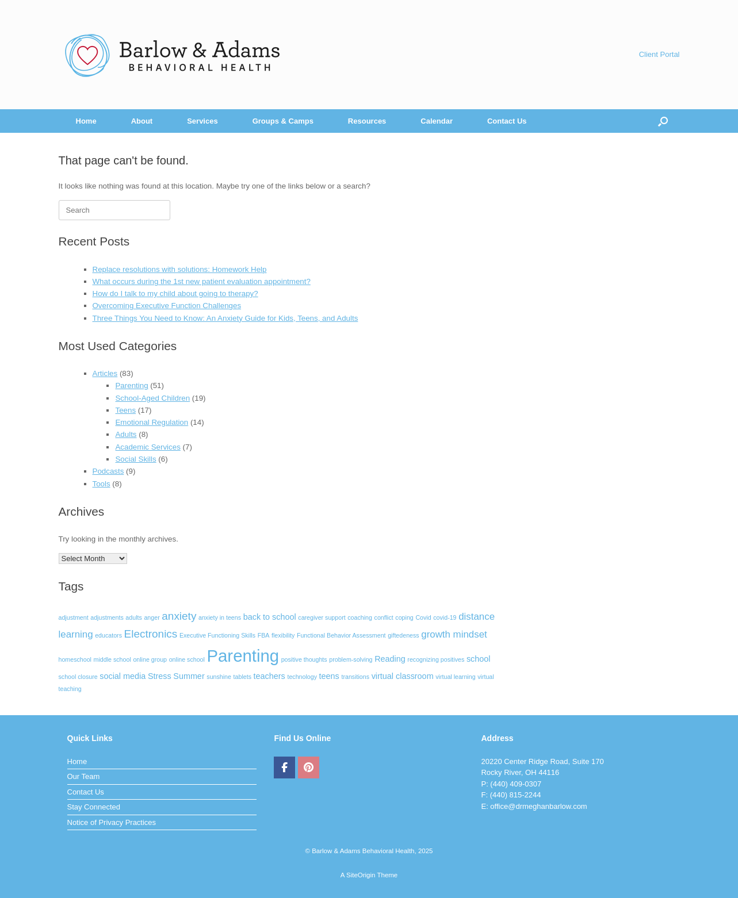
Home (86, 121)
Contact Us (507, 121)
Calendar (436, 121)
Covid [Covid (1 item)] (423, 617)
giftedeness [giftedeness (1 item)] (403, 635)
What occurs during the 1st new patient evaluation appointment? (202, 281)
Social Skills (135, 459)
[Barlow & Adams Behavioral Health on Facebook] (284, 767)
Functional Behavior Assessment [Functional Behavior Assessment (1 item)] (341, 635)
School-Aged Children (152, 398)
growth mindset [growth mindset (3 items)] (454, 634)
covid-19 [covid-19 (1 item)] (444, 617)
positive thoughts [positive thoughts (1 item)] (304, 659)
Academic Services (147, 447)
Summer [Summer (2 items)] (188, 676)
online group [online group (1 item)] (150, 659)
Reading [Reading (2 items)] (390, 658)
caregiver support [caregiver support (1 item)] (321, 617)
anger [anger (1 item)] (151, 617)
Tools (101, 483)
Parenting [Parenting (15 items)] (243, 655)
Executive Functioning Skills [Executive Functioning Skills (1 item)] (217, 635)
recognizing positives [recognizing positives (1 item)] (435, 659)
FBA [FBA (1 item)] (264, 635)
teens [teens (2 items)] (329, 676)
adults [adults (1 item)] (133, 617)
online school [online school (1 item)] (187, 659)
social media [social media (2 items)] (123, 676)
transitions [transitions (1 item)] (355, 676)
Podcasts (108, 471)
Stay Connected (94, 807)
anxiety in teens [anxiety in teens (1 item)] (219, 617)
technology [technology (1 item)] (302, 676)
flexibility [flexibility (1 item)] (283, 635)
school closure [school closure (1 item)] (78, 676)
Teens (125, 410)
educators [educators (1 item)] (108, 635)
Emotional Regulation (151, 422)
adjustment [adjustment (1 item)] (74, 617)
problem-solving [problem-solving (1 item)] (350, 659)
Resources (367, 121)
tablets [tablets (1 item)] (242, 676)
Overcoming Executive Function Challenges (167, 305)
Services (202, 121)
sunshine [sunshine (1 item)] (219, 676)
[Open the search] (663, 121)
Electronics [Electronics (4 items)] (151, 634)
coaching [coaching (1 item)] (359, 617)
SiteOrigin (361, 875)
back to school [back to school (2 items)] (269, 616)
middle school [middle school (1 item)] (112, 659)
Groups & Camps (283, 121)
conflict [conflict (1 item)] (383, 617)
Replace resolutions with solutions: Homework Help (180, 269)
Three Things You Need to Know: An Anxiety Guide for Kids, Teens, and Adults (225, 318)
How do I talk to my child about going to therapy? (175, 293)
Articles (105, 373)
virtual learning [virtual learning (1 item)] (455, 676)
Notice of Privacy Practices (111, 822)
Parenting (131, 385)
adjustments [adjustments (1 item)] (106, 617)
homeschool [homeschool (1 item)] (75, 659)
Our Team (83, 776)
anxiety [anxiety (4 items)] (179, 616)
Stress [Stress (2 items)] (159, 676)
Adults (125, 434)
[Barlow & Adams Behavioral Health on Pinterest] (308, 767)
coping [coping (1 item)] (404, 617)
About (142, 121)
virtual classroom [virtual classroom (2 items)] (403, 676)
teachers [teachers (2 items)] (269, 676)
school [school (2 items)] (478, 658)
